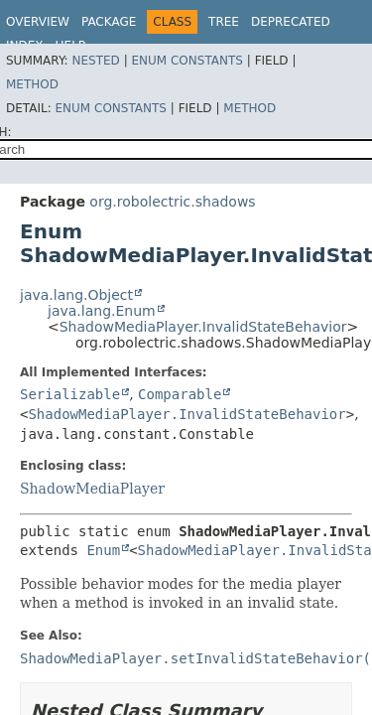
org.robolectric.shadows (172, 202)
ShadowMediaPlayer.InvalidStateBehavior (203, 327)
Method (32, 84)
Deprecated (290, 22)
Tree (223, 22)
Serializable (70, 394)
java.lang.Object (76, 295)
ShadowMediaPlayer (92, 489)
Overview (37, 22)
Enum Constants (186, 61)
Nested (95, 61)
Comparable (179, 394)
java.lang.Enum (102, 311)
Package (108, 22)
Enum (103, 550)
